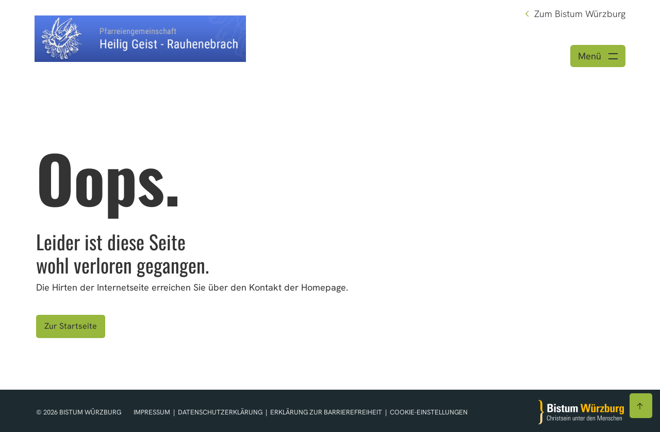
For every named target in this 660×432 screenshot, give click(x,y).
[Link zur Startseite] (140, 37)
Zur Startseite (70, 326)
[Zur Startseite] (581, 412)
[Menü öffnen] (597, 56)
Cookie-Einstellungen (429, 412)
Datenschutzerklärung (221, 412)
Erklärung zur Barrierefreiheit (326, 412)
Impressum (153, 412)
